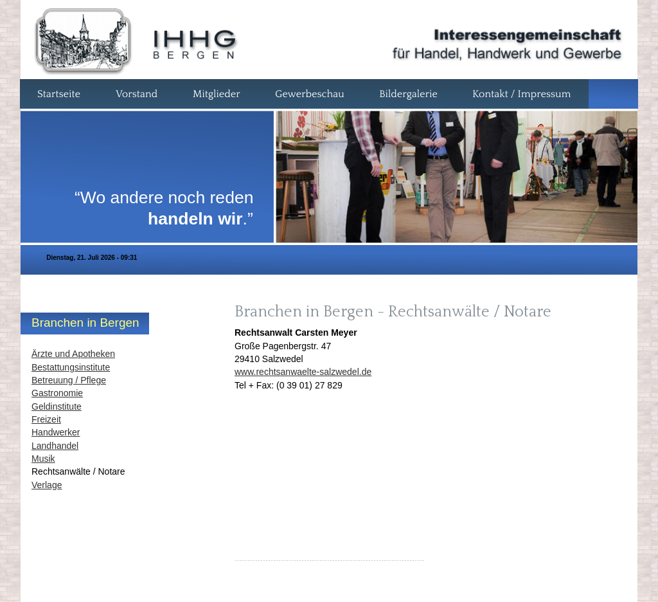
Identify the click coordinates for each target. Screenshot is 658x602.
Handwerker (55, 432)
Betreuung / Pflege (68, 380)
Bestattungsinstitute (70, 367)
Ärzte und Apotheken (73, 354)
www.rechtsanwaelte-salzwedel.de (303, 372)
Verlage (46, 485)
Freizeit (46, 419)
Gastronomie (57, 393)
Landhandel (54, 446)
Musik (43, 458)
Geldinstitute (56, 406)
